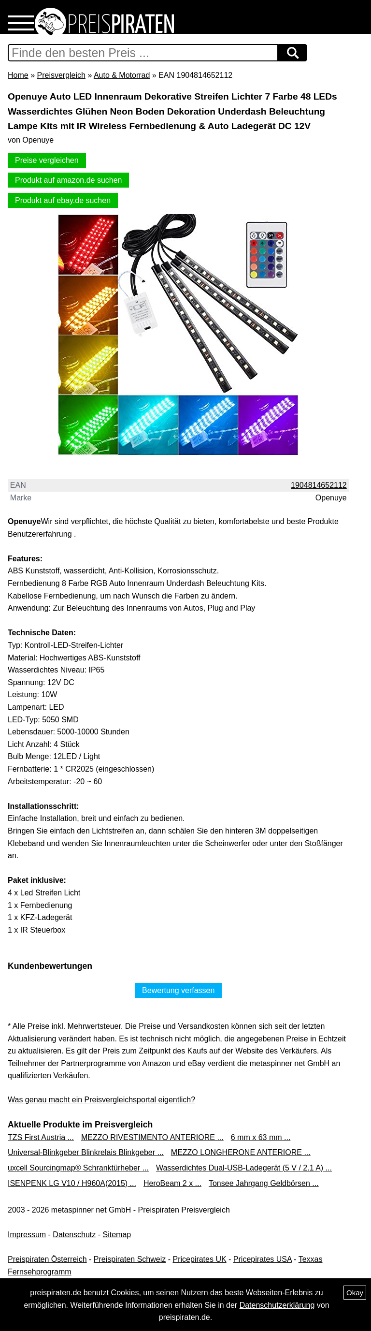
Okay (354, 1292)
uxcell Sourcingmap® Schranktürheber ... (78, 1168)
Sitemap (117, 1234)
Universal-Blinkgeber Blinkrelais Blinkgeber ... (86, 1152)
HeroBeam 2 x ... (172, 1183)
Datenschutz (74, 1234)
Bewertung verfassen (178, 990)
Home (18, 75)
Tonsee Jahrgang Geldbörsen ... (264, 1183)
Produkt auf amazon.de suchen (68, 180)
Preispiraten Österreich (47, 1259)
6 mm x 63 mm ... (261, 1137)
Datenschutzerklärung (277, 1305)
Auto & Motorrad (122, 75)
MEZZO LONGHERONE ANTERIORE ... (241, 1152)
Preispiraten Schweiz (130, 1259)
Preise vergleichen (47, 160)
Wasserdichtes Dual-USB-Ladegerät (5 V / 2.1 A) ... (244, 1168)
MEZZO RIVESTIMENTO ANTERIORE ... (152, 1137)
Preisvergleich (61, 75)
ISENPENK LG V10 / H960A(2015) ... (72, 1183)
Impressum (27, 1234)
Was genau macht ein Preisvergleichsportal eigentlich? (101, 1100)
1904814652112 (319, 485)
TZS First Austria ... (41, 1137)
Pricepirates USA (262, 1259)
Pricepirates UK (199, 1259)
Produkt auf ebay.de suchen (63, 200)
